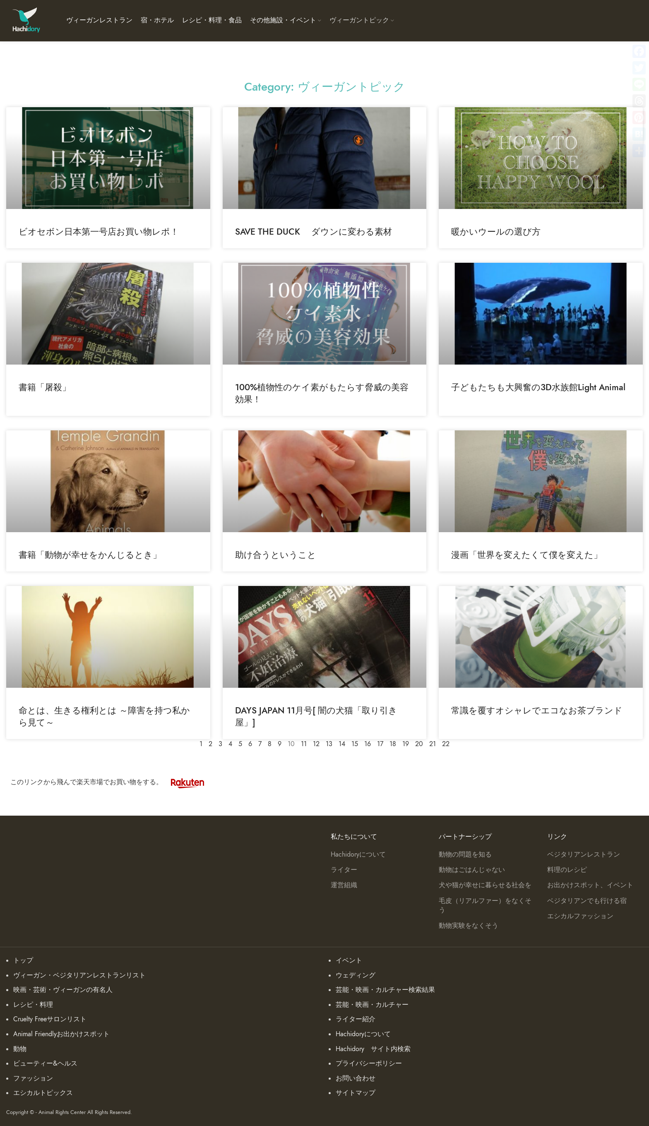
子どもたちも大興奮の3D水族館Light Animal (538, 387)
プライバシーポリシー (369, 1063)
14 (342, 744)
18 (392, 744)
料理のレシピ (567, 869)
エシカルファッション (580, 916)
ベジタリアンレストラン (583, 854)
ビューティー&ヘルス (45, 1063)
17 (380, 744)
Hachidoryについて (358, 854)
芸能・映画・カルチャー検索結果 (385, 989)
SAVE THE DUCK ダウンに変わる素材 (313, 232)
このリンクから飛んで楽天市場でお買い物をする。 (111, 782)
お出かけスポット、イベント (590, 885)
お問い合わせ (355, 1078)
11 (304, 744)
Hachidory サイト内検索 (373, 1049)
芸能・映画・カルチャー (372, 1004)
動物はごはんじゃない (472, 869)
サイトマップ (355, 1092)
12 (316, 744)
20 (419, 744)
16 (367, 744)
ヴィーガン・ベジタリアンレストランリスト (79, 975)
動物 (19, 1049)
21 (432, 744)
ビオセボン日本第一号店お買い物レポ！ (99, 232)
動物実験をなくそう (468, 925)
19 (405, 744)
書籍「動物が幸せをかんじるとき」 (90, 555)
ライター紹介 (355, 1019)
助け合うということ (275, 555)
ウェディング (355, 975)
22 (445, 744)
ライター (344, 869)
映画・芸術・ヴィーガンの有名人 (63, 989)
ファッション (33, 1078)
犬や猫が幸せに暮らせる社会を (485, 885)
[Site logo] (26, 20)
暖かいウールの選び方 (496, 232)
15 (354, 744)
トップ (23, 960)
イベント (349, 960)
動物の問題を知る (465, 854)
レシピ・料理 (33, 1004)
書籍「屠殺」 (45, 387)
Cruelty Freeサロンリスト (50, 1019)
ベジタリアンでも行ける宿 (587, 900)
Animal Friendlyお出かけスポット (61, 1034)
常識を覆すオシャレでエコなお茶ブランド (537, 710)
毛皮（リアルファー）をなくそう (485, 905)
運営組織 (344, 885)
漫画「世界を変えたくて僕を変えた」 (526, 555)
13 (329, 744)
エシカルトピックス (43, 1092)
